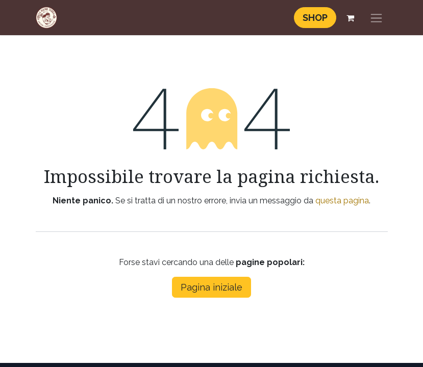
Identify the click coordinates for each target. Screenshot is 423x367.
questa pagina (342, 200)
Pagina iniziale (211, 287)
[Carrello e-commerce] (350, 18)
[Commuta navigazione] (376, 18)
